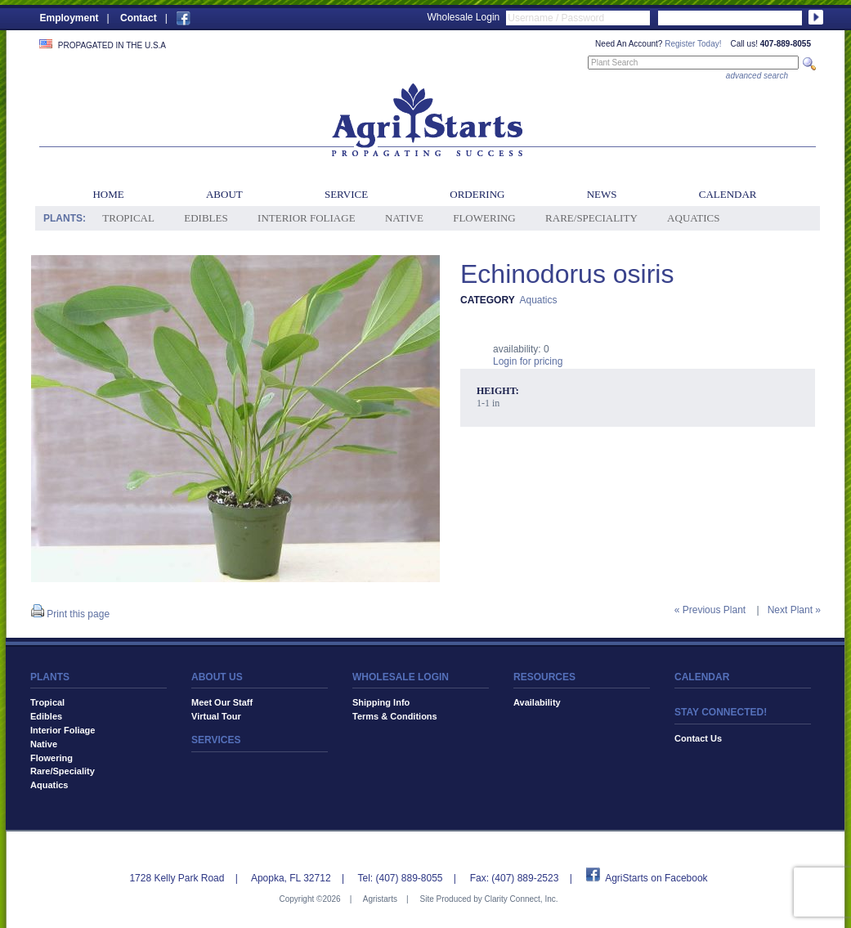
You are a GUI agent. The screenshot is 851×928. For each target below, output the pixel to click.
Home (107, 194)
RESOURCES (544, 677)
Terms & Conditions (394, 716)
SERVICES (215, 740)
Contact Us (698, 738)
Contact (138, 18)
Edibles (205, 218)
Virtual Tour (216, 716)
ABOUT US (217, 677)
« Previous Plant (710, 610)
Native (404, 218)
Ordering (477, 194)
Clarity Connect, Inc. (521, 898)
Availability (537, 702)
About (224, 194)
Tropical (128, 218)
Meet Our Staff (222, 702)
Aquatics (693, 218)
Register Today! (693, 43)
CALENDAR (701, 677)
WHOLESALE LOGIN (400, 677)
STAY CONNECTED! (720, 712)
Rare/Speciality (591, 218)
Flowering (484, 218)
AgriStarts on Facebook (656, 878)
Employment (69, 18)
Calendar (728, 194)
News (602, 194)
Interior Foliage (307, 218)
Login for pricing (527, 361)
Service (346, 194)
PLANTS (49, 677)
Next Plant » (794, 610)
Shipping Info (381, 702)
